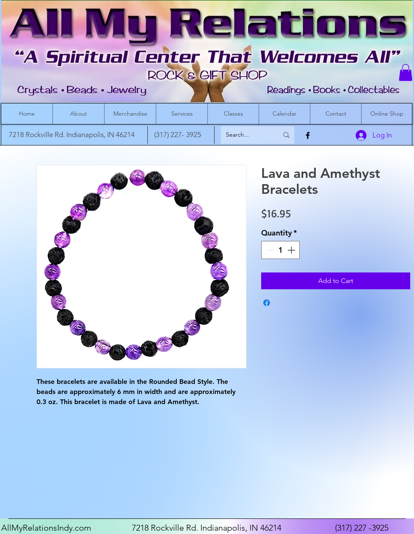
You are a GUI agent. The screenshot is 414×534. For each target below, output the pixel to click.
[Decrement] (268, 250)
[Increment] (292, 250)
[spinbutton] (280, 250)
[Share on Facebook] (267, 303)
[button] (405, 72)
